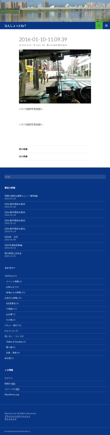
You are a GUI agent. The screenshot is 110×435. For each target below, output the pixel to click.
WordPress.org (12, 394)
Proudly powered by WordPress (17, 431)
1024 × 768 (40, 45)
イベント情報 (12, 281)
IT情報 (9, 308)
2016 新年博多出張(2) (15, 220)
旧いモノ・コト (12, 336)
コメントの (12, 389)
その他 (9, 319)
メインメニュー (106, 25)
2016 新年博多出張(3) (15, 212)
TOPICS (9, 276)
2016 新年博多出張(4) (58, 45)
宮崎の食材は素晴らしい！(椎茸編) (21, 195)
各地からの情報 (13, 292)
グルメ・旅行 (11, 325)
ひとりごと (10, 330)
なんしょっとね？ (15, 25)
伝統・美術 (11, 352)
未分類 (8, 358)
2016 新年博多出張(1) (15, 228)
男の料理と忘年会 (13, 253)
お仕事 (9, 314)
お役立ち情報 (11, 298)
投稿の (10, 383)
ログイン (9, 378)
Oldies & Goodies (14, 341)
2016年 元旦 (11, 237)
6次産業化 (11, 303)
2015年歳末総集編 (13, 245)
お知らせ (10, 287)
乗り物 (9, 347)
